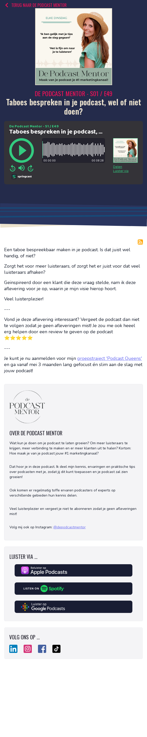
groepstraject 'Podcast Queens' (109, 358)
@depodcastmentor (69, 527)
